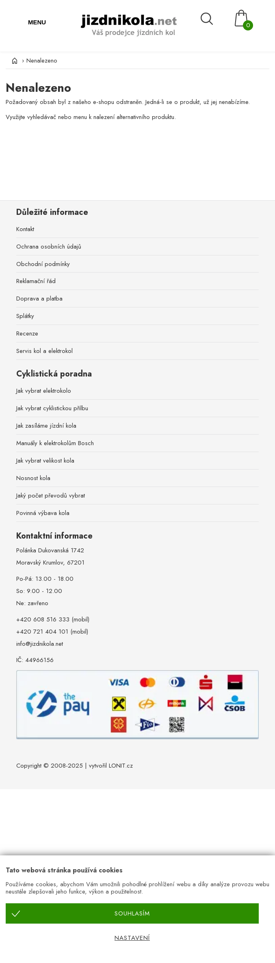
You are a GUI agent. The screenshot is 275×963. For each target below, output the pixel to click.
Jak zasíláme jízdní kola (46, 425)
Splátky (25, 316)
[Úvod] (14, 60)
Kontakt (25, 229)
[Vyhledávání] (214, 19)
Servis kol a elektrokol (44, 350)
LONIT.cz (121, 765)
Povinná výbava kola (42, 513)
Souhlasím (132, 913)
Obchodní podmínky (43, 264)
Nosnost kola (33, 478)
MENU (37, 22)
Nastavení (132, 937)
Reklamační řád (36, 281)
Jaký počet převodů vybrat (50, 495)
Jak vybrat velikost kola (45, 460)
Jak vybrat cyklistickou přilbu (52, 408)
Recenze (27, 333)
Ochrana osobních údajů (48, 246)
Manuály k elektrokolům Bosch (55, 443)
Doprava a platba (39, 298)
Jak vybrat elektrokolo (43, 390)
